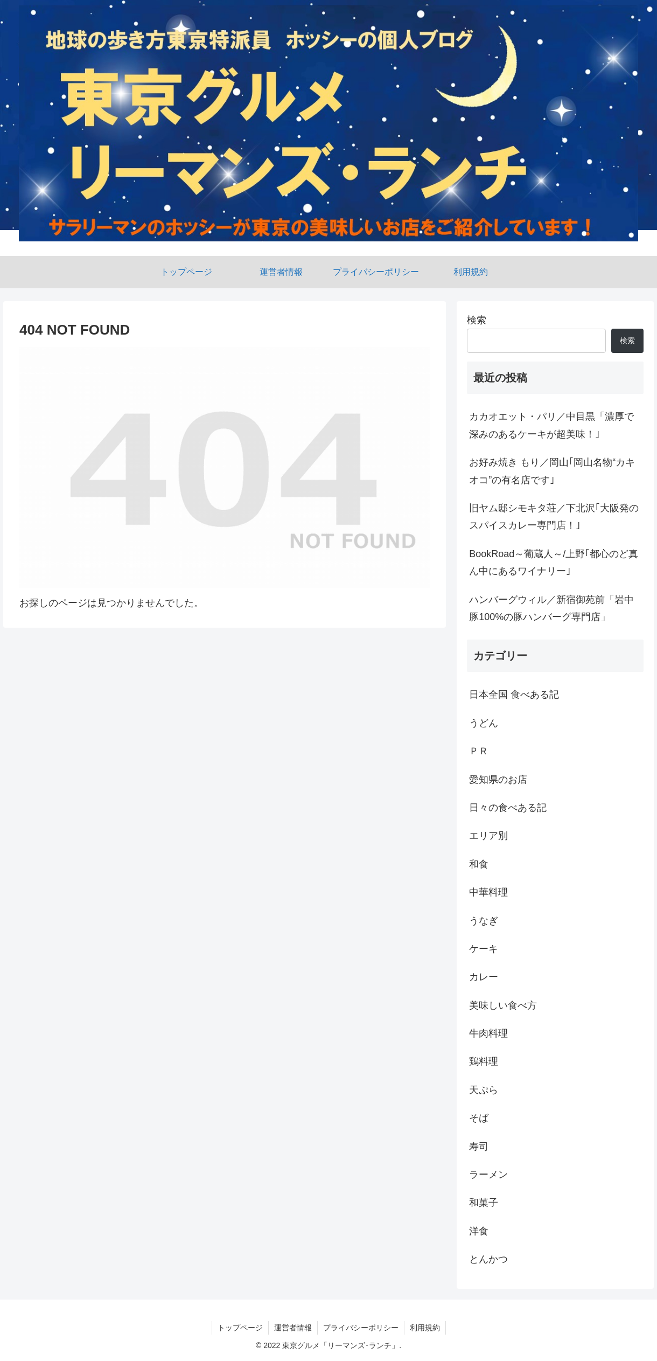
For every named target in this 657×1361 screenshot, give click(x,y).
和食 (478, 864)
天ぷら (483, 1090)
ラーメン (488, 1174)
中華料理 (488, 892)
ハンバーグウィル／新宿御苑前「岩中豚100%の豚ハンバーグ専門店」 (551, 608)
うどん (483, 723)
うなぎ (483, 920)
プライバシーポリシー (361, 1327)
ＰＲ (478, 751)
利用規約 (425, 1327)
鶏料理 (483, 1061)
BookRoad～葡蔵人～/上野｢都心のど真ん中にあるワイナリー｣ (553, 562)
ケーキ (483, 948)
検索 (476, 320)
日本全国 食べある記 (514, 694)
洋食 (478, 1231)
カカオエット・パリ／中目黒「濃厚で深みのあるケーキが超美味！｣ (551, 425)
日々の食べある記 (508, 807)
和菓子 (483, 1202)
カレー (483, 976)
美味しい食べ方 (503, 1005)
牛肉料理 (488, 1033)
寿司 (478, 1146)
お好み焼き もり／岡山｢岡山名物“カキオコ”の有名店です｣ (552, 471)
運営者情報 (293, 1327)
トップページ (240, 1327)
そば (478, 1118)
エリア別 (488, 835)
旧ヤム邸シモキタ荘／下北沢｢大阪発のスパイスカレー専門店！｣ (554, 517)
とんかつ (488, 1259)
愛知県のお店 (498, 779)
